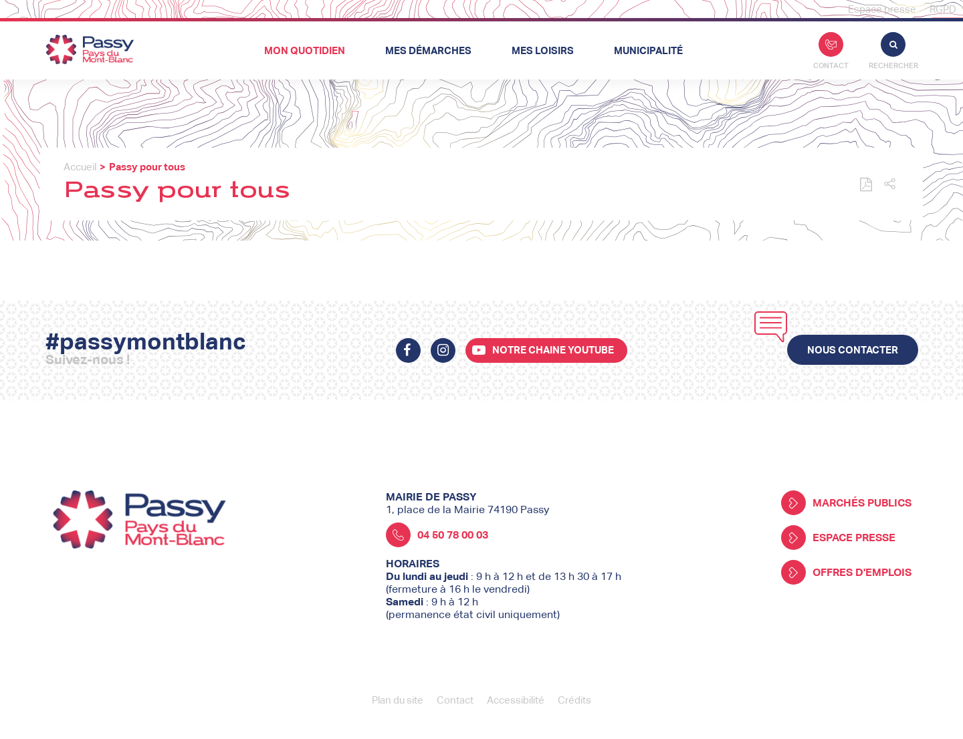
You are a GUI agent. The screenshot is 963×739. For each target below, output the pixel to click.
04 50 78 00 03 (437, 535)
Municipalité (648, 50)
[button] (889, 184)
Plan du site (397, 700)
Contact (831, 50)
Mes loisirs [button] (543, 50)
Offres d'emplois (846, 572)
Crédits (574, 700)
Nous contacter (852, 349)
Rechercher (893, 50)
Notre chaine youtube (553, 349)
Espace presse (882, 9)
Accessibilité (515, 700)
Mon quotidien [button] (304, 50)
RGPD (943, 9)
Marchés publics (846, 502)
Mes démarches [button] (428, 50)
